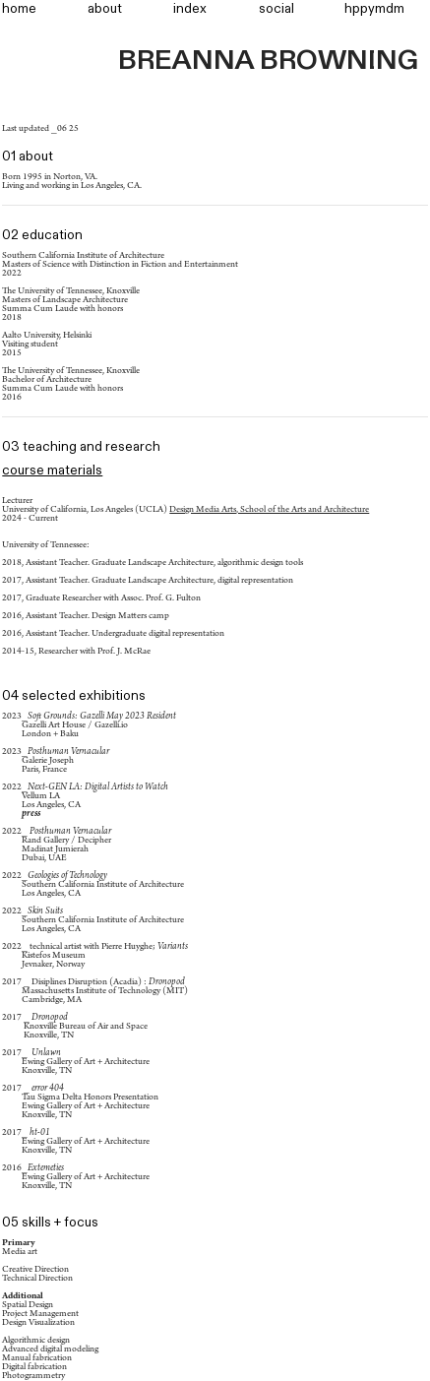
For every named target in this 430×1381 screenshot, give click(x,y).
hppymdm (374, 9)
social (276, 9)
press (31, 814)
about (105, 9)
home (19, 9)
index (190, 9)
